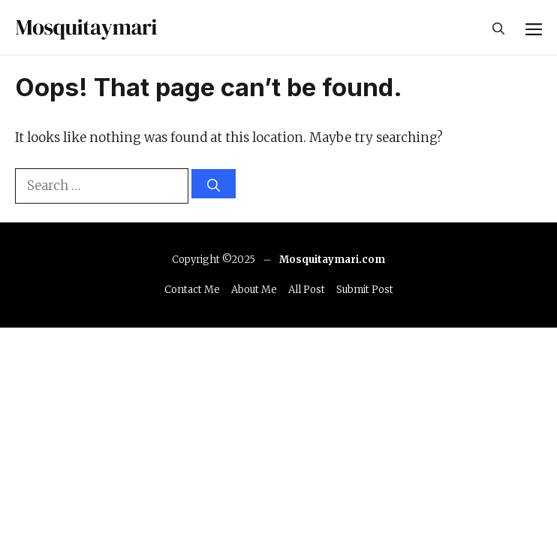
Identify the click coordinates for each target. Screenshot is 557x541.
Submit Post (364, 289)
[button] (498, 27)
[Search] (213, 183)
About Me (254, 289)
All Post (306, 289)
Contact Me (192, 289)
